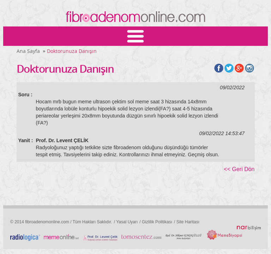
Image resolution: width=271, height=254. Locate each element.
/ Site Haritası (186, 221)
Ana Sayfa (28, 51)
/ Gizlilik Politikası (155, 221)
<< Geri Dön (239, 169)
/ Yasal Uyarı (126, 221)
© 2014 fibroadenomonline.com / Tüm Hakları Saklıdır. (61, 221)
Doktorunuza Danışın (72, 51)
